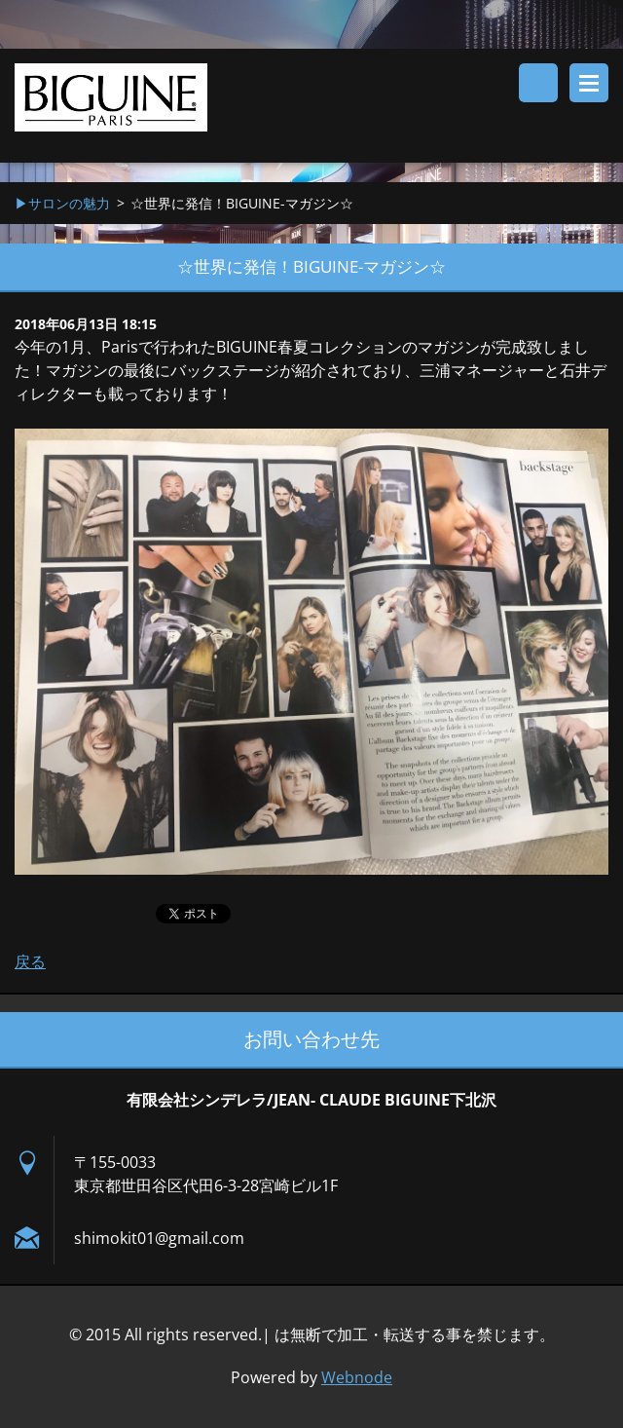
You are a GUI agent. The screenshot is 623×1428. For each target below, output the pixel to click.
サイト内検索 (538, 82)
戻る (30, 961)
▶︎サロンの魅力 (62, 203)
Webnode (356, 1377)
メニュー (588, 82)
